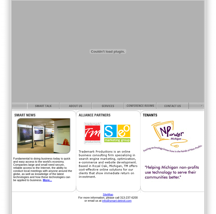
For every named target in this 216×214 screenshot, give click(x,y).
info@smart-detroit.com (116, 200)
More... (47, 180)
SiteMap (108, 194)
